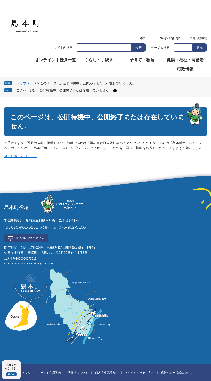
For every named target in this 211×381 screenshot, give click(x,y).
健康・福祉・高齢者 (185, 60)
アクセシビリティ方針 (139, 372)
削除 (115, 90)
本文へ (144, 38)
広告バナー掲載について (177, 372)
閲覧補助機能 (198, 38)
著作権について (78, 372)
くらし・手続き (98, 60)
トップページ (26, 83)
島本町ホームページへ (20, 156)
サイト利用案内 (51, 372)
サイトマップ (25, 372)
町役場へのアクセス (30, 238)
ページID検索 (160, 47)
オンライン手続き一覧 (55, 60)
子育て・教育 (142, 60)
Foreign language (169, 38)
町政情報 (185, 69)
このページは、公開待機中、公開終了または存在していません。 (64, 90)
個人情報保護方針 (106, 372)
